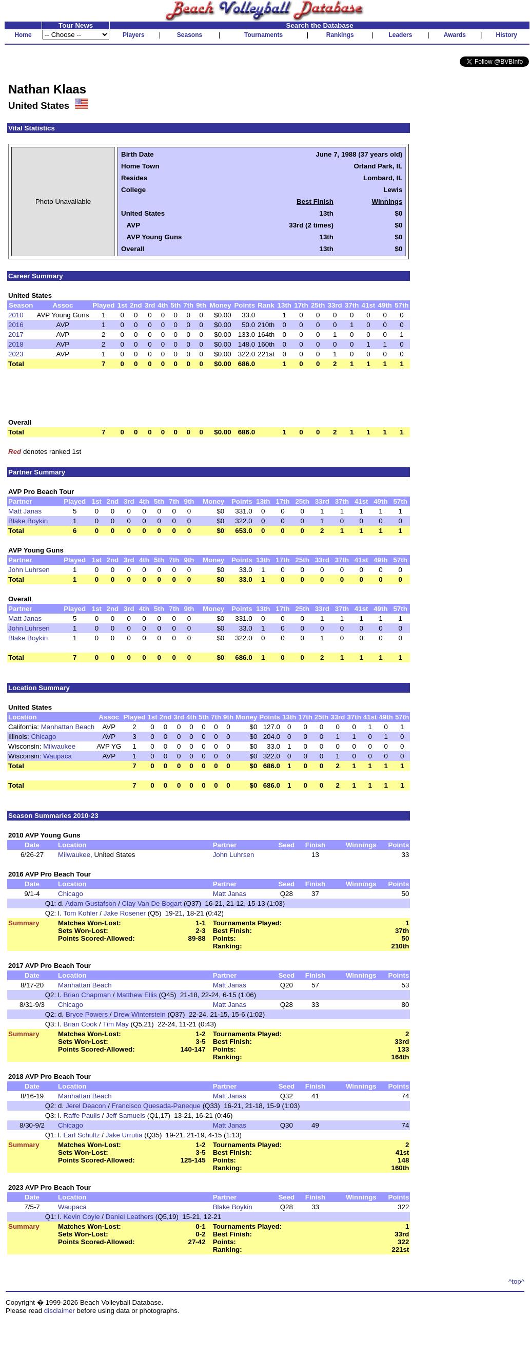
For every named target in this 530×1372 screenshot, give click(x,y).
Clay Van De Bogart (152, 903)
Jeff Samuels (125, 1115)
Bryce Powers (87, 1014)
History (506, 35)
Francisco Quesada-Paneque (156, 1106)
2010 (16, 315)
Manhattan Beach (67, 727)
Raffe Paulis (81, 1115)
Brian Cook (80, 1024)
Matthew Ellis (136, 995)
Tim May (116, 1024)
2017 (16, 334)
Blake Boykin (28, 521)
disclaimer (59, 1310)
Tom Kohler (80, 913)
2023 (16, 354)
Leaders (400, 35)
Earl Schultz (81, 1135)
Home (22, 35)
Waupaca (57, 756)
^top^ (516, 1281)
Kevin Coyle (81, 1217)
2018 (16, 344)
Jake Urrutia (124, 1135)
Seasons (189, 35)
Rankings (340, 35)
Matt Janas (25, 511)
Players (134, 35)
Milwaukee (59, 746)
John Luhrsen (29, 570)
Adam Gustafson (90, 903)
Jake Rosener (125, 913)
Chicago (43, 736)
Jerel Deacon (86, 1106)
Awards (455, 35)
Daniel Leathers (129, 1217)
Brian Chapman (87, 995)
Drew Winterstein (139, 1014)
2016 (16, 325)
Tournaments (263, 35)
